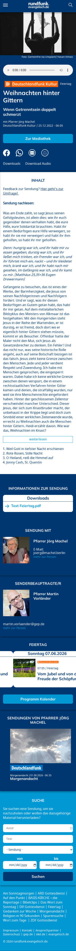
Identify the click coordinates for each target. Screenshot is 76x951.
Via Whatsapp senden (19, 152)
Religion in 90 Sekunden (21, 915)
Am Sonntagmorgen (18, 893)
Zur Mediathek (38, 138)
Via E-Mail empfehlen (32, 152)
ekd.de (40, 934)
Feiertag (65, 84)
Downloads (11, 163)
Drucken (44, 152)
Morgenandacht (19, 775)
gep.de (28, 934)
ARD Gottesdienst (51, 893)
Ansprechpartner (47, 930)
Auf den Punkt (14, 898)
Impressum (11, 930)
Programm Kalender (38, 699)
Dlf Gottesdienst (32, 907)
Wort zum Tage (15, 920)
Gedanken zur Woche (19, 911)
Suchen (70, 4)
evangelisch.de (58, 934)
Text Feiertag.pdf (26, 506)
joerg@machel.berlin (49, 553)
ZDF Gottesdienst (44, 920)
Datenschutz (11, 934)
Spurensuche (53, 915)
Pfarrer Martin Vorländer (46, 596)
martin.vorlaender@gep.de (23, 624)
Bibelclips (30, 902)
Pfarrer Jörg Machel (21, 122)
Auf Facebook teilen (6, 152)
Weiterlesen (38, 439)
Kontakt (27, 930)
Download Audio (38, 163)
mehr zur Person (44, 557)
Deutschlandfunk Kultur (19, 126)
